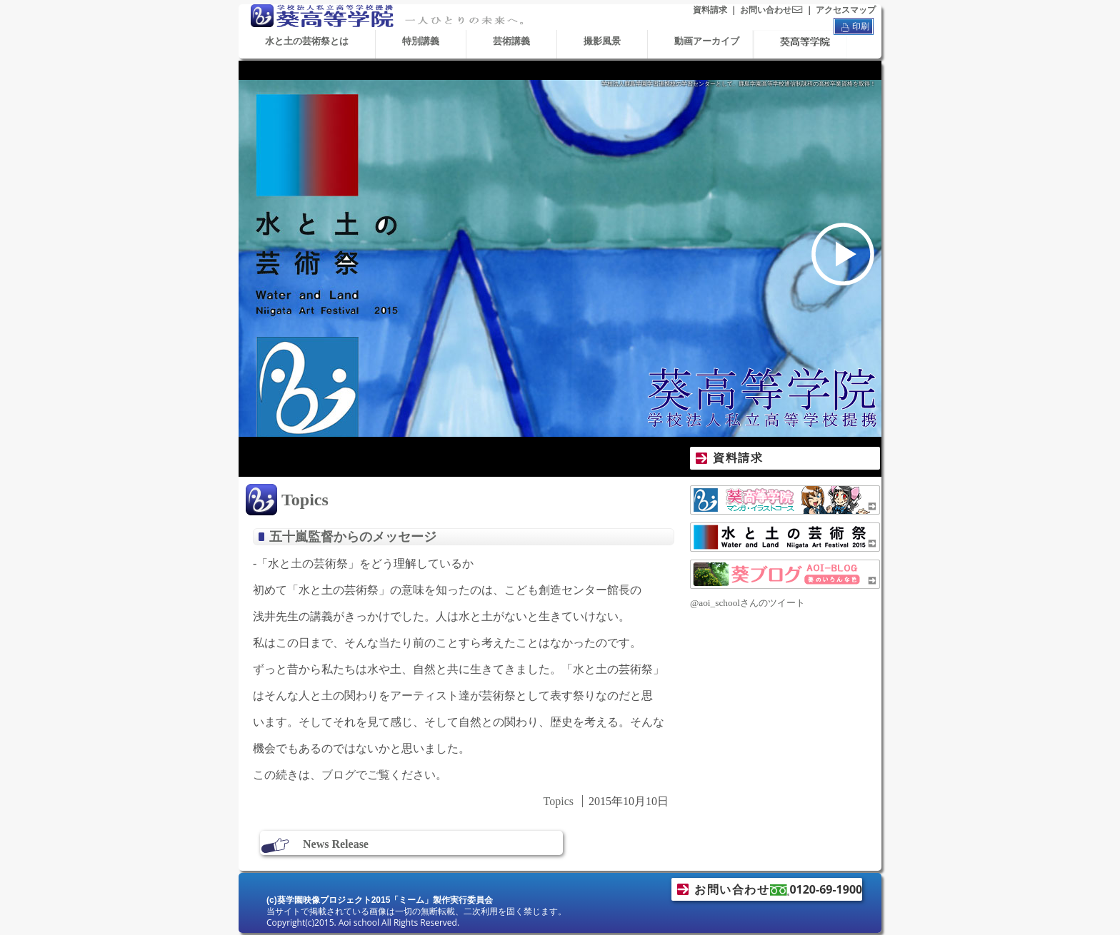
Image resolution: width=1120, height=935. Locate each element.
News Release (336, 844)
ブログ (338, 775)
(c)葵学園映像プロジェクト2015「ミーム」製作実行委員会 (379, 900)
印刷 (853, 27)
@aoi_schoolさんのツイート (747, 602)
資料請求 (710, 10)
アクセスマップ (846, 10)
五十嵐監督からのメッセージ (352, 537)
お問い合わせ (771, 10)
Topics (305, 499)
